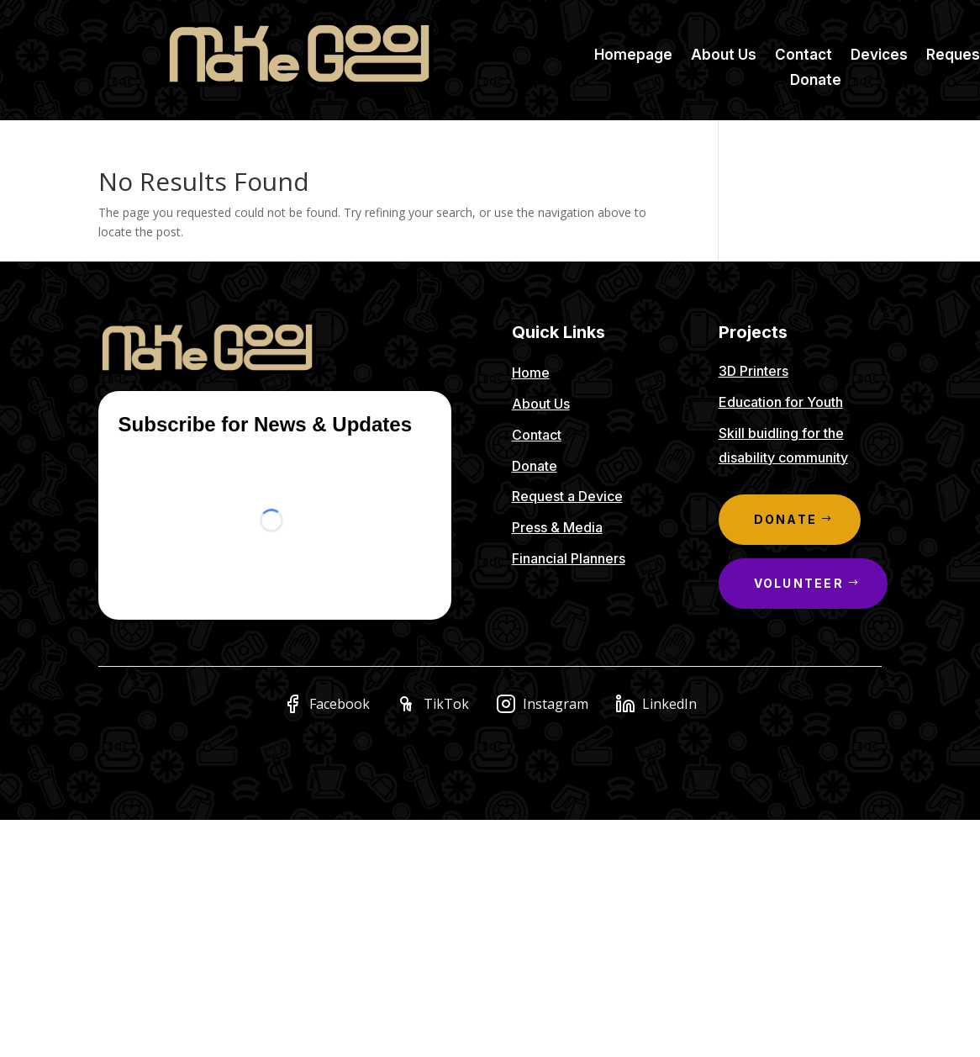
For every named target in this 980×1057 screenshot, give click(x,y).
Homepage (633, 56)
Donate (815, 81)
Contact (803, 56)
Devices (879, 56)
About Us (723, 56)
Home (531, 372)
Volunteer (799, 583)
